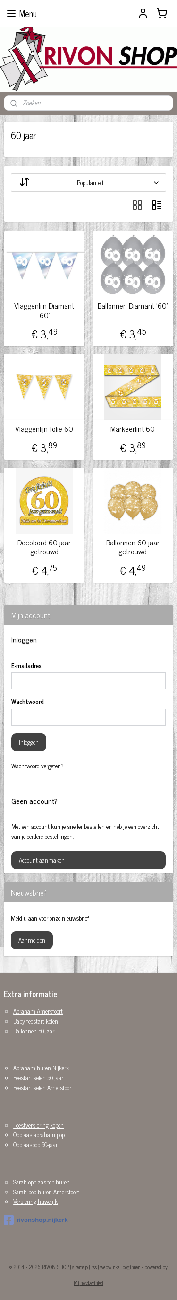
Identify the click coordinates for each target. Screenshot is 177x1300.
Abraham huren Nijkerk (41, 1068)
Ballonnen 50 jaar (33, 1031)
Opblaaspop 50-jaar (35, 1144)
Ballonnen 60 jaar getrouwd (133, 547)
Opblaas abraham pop (39, 1135)
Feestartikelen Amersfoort (43, 1088)
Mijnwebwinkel (88, 1282)
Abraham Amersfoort (38, 1011)
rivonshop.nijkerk (35, 1220)
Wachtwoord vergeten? (37, 766)
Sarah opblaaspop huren (41, 1182)
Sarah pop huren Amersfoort (46, 1192)
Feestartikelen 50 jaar (38, 1078)
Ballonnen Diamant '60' (133, 305)
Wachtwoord (27, 701)
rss (94, 1267)
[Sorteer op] (88, 182)
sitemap (80, 1267)
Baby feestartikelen (35, 1021)
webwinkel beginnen (120, 1267)
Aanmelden (31, 940)
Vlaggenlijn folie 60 (44, 428)
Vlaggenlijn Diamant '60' (44, 310)
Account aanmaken (42, 860)
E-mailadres (26, 665)
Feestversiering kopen (38, 1125)
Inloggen (29, 742)
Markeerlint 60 (132, 428)
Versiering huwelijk (35, 1201)
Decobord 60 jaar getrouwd (44, 547)
